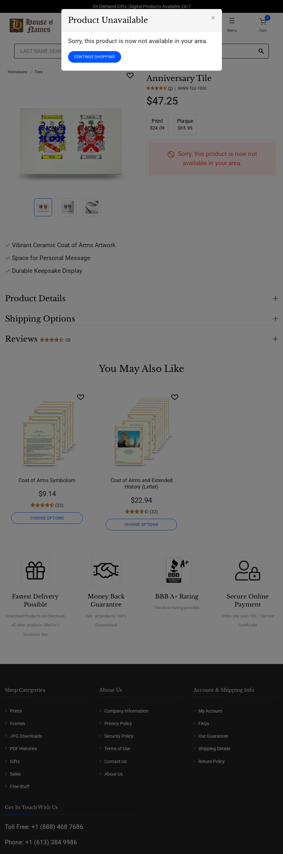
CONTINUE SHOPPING (94, 57)
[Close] (213, 17)
